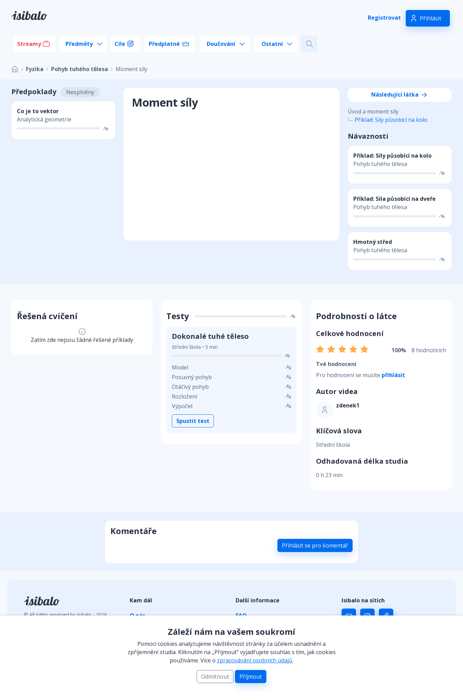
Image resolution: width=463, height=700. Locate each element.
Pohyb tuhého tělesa (79, 69)
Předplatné (164, 44)
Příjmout (250, 676)
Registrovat (384, 17)
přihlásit (393, 375)
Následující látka (399, 94)
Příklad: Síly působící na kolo (391, 120)
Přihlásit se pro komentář (315, 545)
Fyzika (34, 69)
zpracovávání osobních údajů (254, 660)
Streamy (29, 44)
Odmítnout (215, 676)
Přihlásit (430, 18)
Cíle (120, 44)
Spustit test (192, 421)
